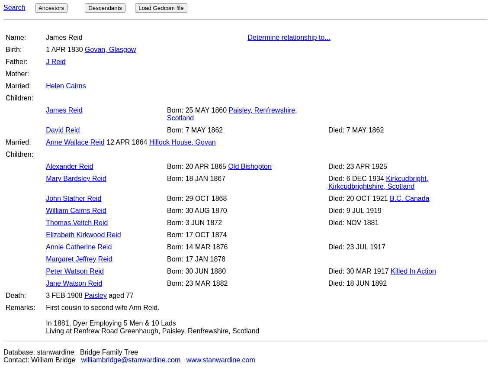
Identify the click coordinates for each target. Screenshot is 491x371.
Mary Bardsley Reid (76, 178)
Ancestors (51, 8)
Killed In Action (413, 271)
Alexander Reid (69, 166)
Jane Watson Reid (74, 283)
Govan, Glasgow (110, 49)
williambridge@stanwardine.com (131, 360)
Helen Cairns (66, 86)
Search (14, 7)
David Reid (63, 130)
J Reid (55, 61)
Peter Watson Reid (75, 271)
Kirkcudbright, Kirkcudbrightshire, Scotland (378, 182)
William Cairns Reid (76, 210)
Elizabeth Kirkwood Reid (83, 235)
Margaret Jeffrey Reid (79, 259)
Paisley (95, 295)
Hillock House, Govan (182, 142)
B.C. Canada (410, 198)
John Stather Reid (73, 198)
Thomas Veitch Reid (77, 222)
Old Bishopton (250, 166)
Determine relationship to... (288, 37)
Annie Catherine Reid (79, 247)
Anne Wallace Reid (75, 142)
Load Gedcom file (160, 8)
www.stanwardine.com (220, 360)
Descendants (105, 8)
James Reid (64, 110)
